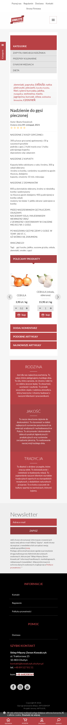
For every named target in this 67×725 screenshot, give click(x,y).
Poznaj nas (16, 3)
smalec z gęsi (26, 250)
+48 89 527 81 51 (23, 667)
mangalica (18, 94)
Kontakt (49, 3)
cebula (40, 84)
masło (39, 93)
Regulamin (28, 3)
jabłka (40, 90)
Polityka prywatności (21, 611)
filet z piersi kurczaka (25, 90)
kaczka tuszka (42, 87)
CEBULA (21, 295)
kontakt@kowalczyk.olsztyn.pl (26, 663)
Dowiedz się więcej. (31, 715)
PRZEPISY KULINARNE (25, 58)
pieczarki (30, 87)
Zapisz (33, 530)
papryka (29, 84)
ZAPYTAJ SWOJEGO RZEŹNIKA (29, 52)
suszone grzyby (41, 247)
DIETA (16, 70)
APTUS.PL (41, 708)
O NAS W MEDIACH (23, 64)
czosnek (29, 99)
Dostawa (39, 3)
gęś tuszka (21, 247)
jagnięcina (19, 96)
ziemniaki (19, 84)
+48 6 (19, 674)
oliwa (38, 96)
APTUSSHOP (44, 705)
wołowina (29, 93)
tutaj (28, 548)
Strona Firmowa (33, 8)
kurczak (30, 96)
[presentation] (9, 296)
